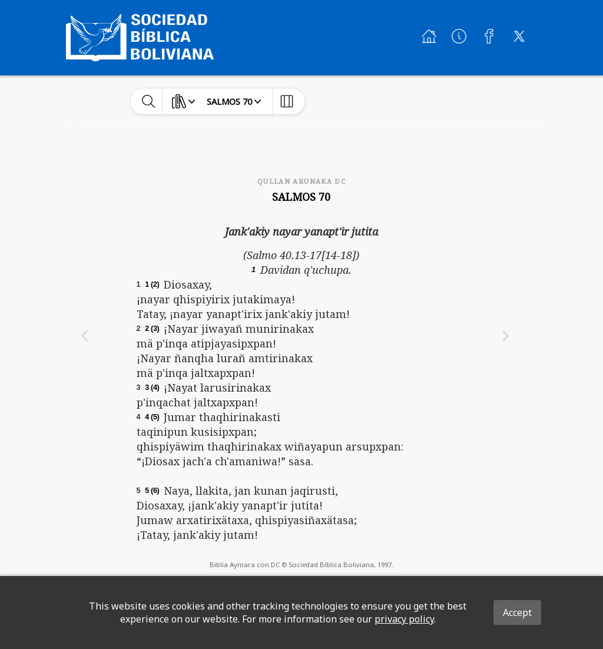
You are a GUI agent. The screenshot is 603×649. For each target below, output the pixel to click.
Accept (517, 612)
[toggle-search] (149, 101)
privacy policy (404, 618)
